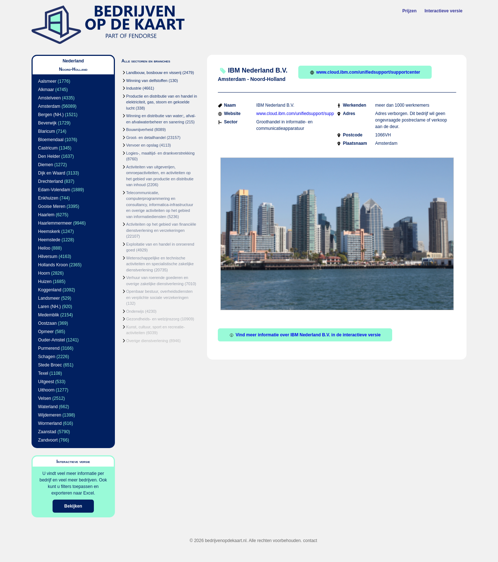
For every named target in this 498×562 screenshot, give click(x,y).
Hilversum (47, 256)
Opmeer (46, 331)
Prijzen (409, 10)
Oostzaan (47, 323)
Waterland (48, 406)
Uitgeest (46, 381)
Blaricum (46, 131)
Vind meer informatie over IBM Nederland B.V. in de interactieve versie (305, 334)
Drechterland (50, 181)
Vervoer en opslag (142, 145)
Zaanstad (47, 431)
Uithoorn (46, 390)
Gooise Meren (51, 206)
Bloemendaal (50, 139)
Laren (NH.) (49, 306)
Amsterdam (49, 106)
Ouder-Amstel (51, 339)
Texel (43, 373)
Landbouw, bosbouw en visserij (153, 72)
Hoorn (44, 273)
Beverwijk (47, 123)
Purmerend (48, 348)
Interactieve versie (443, 10)
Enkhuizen (48, 198)
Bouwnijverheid (139, 129)
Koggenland (49, 289)
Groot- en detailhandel (146, 137)
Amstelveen (49, 97)
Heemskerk (49, 231)
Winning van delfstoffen (146, 80)
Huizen (44, 281)
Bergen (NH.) (51, 114)
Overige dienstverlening (147, 341)
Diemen (45, 164)
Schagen (46, 356)
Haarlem (46, 214)
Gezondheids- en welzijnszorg (152, 319)
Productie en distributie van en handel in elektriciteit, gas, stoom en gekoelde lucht (161, 102)
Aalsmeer (47, 81)
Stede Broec (50, 365)
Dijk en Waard (51, 173)
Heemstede (49, 239)
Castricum (48, 148)
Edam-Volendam (54, 189)
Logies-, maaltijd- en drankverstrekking (160, 153)
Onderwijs (135, 311)
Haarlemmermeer (55, 223)
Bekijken (73, 506)
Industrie (133, 88)
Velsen (44, 398)
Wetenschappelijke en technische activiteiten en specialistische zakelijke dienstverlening (160, 264)
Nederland (73, 60)
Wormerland (50, 423)
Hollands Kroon (53, 264)
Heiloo (44, 248)
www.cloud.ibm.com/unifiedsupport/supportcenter (365, 72)
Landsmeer (49, 298)
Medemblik (48, 314)
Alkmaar (46, 89)
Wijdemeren (49, 415)
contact (310, 540)
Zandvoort (48, 440)
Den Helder (49, 156)
